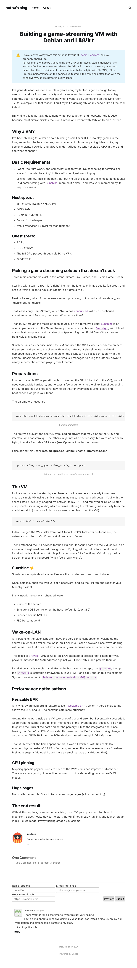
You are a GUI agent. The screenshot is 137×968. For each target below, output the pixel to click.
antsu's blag (16, 8)
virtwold (34, 656)
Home (35, 7)
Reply (17, 933)
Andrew (28, 911)
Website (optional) (23, 895)
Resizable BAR (76, 706)
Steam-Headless (89, 54)
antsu (31, 835)
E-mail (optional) (66, 886)
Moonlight (102, 328)
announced (81, 311)
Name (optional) (21, 886)
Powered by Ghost (68, 954)
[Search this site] (130, 7)
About (46, 7)
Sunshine (52, 183)
